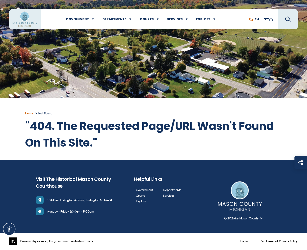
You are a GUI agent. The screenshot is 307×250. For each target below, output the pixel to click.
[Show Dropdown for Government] (96, 19)
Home (29, 113)
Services (175, 19)
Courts (147, 19)
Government (77, 19)
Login (244, 241)
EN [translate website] (254, 19)
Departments (114, 19)
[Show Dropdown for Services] (189, 19)
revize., (42, 241)
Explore (203, 19)
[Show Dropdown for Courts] (160, 19)
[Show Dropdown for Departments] (133, 19)
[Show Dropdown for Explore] (217, 19)
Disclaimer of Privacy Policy (279, 241)
